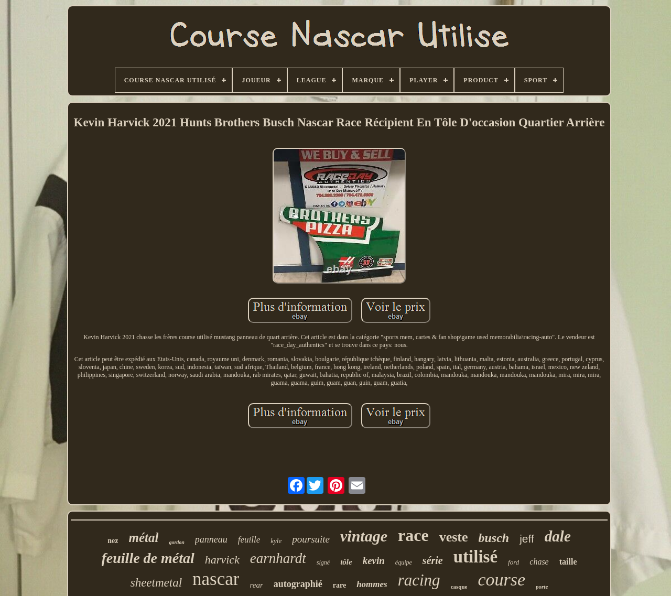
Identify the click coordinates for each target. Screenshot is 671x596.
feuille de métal (148, 558)
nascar (215, 579)
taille (568, 561)
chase (538, 561)
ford (513, 562)
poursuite (311, 539)
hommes (371, 584)
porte (542, 586)
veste (453, 537)
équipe (403, 562)
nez (112, 541)
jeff (527, 539)
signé (323, 562)
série (433, 560)
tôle (346, 562)
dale (558, 536)
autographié (298, 584)
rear (256, 585)
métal (143, 537)
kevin (374, 560)
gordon (176, 542)
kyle (276, 541)
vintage (363, 536)
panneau (211, 539)
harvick (222, 559)
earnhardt (278, 558)
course (501, 579)
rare (339, 585)
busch (494, 538)
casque (459, 586)
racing (419, 580)
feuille (249, 540)
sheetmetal (156, 582)
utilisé (475, 556)
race (413, 535)
